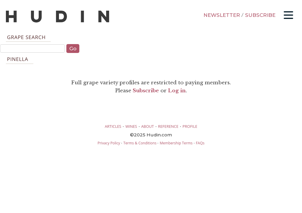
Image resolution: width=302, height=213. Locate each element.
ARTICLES (113, 126)
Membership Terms (176, 143)
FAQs (200, 143)
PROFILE (190, 126)
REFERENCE (168, 126)
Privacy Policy (109, 143)
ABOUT (147, 126)
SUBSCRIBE (260, 15)
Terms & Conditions (139, 143)
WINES (131, 126)
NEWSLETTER (221, 15)
